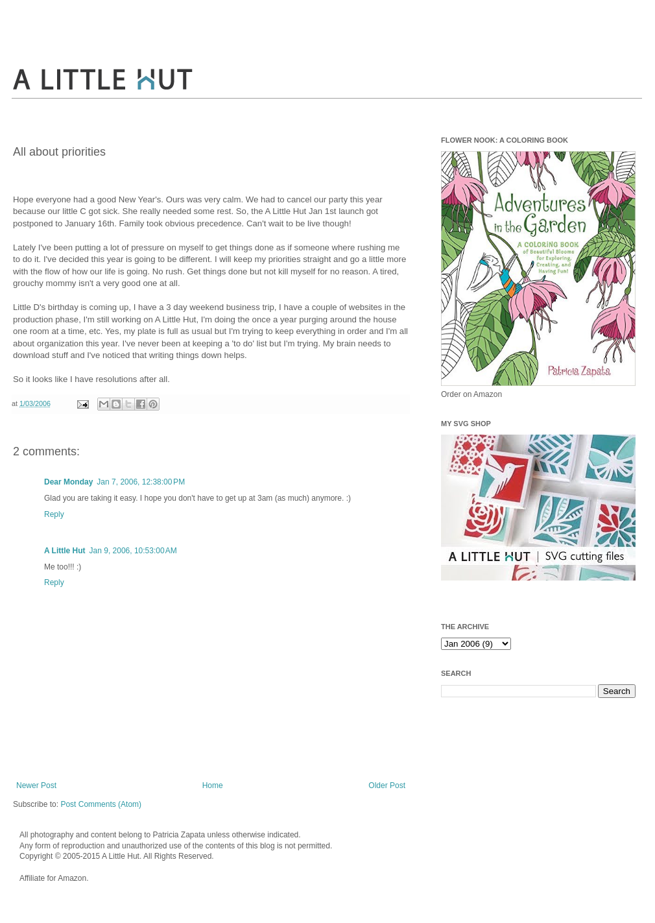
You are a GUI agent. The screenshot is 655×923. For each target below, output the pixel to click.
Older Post (386, 785)
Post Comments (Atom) (100, 804)
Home (212, 785)
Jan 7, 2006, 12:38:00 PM (141, 481)
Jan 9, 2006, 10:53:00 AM (133, 550)
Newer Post (36, 785)
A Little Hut (65, 550)
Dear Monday (68, 481)
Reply (54, 514)
